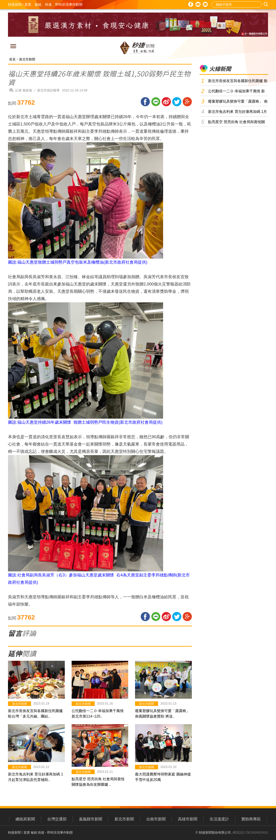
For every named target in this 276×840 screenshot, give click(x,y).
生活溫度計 (219, 819)
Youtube (197, 4)
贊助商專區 (251, 819)
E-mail (205, 4)
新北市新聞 (27, 59)
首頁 (12, 59)
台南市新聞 (156, 819)
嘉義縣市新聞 (90, 819)
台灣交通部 (57, 819)
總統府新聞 (25, 819)
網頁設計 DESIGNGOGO (250, 832)
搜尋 (266, 5)
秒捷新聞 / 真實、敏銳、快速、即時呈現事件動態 (45, 4)
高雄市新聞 (187, 819)
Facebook (190, 4)
